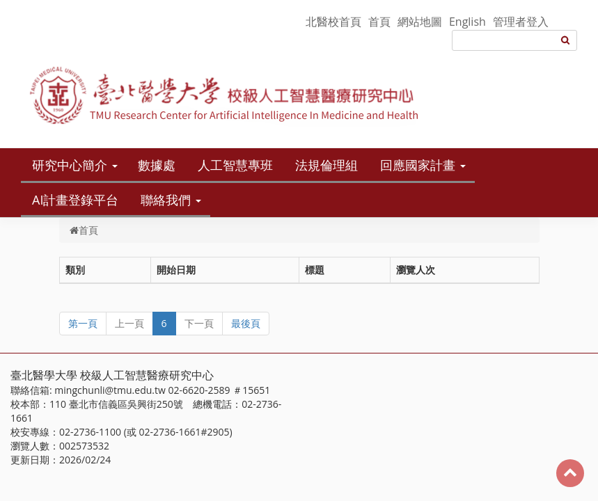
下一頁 (199, 323)
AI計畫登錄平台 (75, 199)
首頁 (379, 21)
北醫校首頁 (333, 21)
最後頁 (245, 323)
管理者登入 (521, 21)
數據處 (156, 165)
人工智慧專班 (235, 165)
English (467, 21)
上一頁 (129, 323)
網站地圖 (420, 21)
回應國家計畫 (417, 165)
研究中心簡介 (69, 165)
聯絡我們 (166, 199)
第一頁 (82, 323)
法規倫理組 (326, 165)
